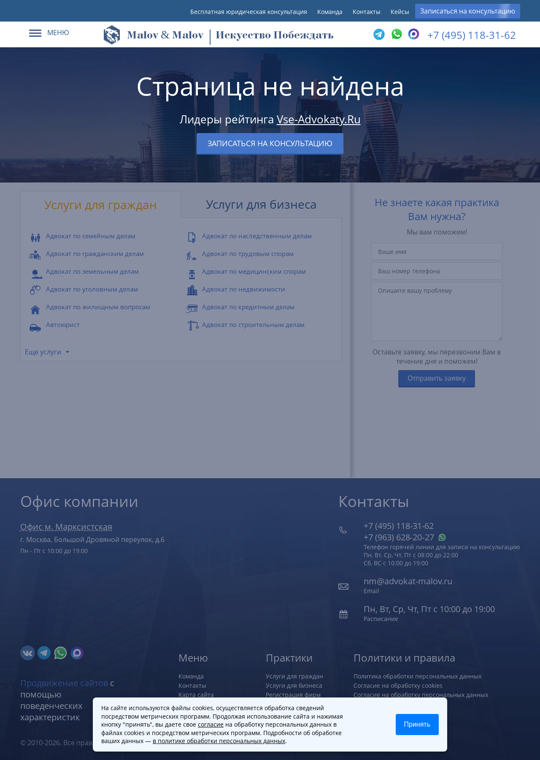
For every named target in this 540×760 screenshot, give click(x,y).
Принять (417, 724)
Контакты (367, 12)
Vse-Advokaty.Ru (319, 119)
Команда (330, 12)
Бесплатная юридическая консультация (248, 12)
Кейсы (400, 12)
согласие (211, 724)
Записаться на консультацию (467, 11)
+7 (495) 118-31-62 (471, 35)
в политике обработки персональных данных (219, 741)
